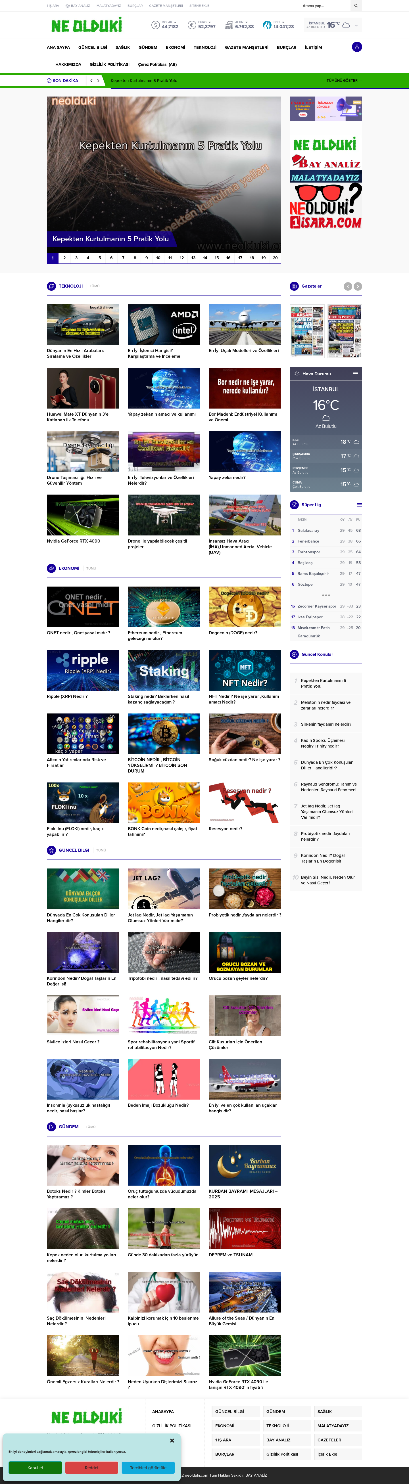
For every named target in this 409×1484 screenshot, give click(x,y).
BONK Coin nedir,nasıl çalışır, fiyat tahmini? (162, 831)
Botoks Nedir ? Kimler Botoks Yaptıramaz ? (76, 1194)
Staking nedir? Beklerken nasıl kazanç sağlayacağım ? (158, 699)
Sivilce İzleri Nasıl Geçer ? (73, 1042)
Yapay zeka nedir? (227, 477)
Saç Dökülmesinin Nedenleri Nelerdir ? (76, 1321)
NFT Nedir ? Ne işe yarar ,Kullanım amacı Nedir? (244, 699)
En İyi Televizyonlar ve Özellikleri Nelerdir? (161, 480)
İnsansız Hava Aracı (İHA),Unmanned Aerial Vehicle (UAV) (240, 546)
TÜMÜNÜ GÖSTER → (344, 80)
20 (275, 258)
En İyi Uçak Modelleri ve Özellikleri (244, 350)
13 (193, 258)
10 (158, 258)
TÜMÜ (95, 286)
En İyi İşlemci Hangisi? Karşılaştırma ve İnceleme (154, 353)
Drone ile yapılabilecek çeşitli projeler (157, 544)
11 (170, 258)
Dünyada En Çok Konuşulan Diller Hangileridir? (81, 918)
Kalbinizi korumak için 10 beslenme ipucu (163, 1321)
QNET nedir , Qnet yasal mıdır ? (78, 633)
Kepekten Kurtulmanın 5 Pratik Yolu (144, 80)
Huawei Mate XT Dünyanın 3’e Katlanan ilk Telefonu (77, 417)
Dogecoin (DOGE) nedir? (233, 633)
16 (228, 258)
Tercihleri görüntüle (148, 1467)
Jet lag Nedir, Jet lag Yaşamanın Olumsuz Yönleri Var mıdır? (160, 918)
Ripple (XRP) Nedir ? (67, 696)
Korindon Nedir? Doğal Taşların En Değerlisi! (81, 981)
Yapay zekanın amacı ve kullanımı (162, 414)
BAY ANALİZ (256, 1475)
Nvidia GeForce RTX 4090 (73, 541)
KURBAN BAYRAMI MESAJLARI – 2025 (243, 1194)
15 (217, 258)
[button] (172, 1440)
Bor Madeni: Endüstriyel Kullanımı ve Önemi (243, 417)
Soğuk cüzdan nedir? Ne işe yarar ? (244, 760)
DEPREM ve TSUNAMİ (231, 1255)
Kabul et (35, 1467)
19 (264, 258)
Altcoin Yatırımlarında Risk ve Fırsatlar (76, 762)
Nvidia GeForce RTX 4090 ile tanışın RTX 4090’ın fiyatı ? (238, 1384)
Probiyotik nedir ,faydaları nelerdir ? (245, 915)
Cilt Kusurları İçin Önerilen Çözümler (235, 1044)
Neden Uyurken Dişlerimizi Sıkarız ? (162, 1384)
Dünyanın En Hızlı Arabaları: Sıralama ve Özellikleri (75, 353)
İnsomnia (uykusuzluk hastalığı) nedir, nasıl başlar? (78, 1108)
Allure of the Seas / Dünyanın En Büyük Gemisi (241, 1321)
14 (205, 258)
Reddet (92, 1467)
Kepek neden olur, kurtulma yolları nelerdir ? (81, 1257)
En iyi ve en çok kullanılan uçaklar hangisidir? (243, 1108)
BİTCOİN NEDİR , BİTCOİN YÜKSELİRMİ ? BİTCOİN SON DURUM (157, 765)
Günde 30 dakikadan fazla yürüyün (163, 1255)
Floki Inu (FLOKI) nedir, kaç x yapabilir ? (75, 831)
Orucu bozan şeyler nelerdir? (238, 978)
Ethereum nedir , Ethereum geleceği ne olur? (155, 635)
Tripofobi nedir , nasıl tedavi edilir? (162, 978)
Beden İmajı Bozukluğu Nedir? (158, 1105)
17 (240, 258)
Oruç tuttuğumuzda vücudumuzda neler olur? (162, 1194)
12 (182, 258)
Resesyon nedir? (226, 829)
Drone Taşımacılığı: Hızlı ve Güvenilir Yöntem (74, 480)
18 (252, 258)
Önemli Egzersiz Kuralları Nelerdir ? (83, 1382)
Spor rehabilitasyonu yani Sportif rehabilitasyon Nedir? (161, 1044)
